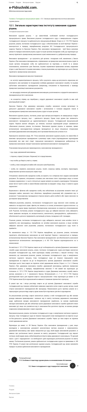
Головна (11, 2)
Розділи (18, 2)
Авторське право (28, 2)
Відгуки (38, 2)
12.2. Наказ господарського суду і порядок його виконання (48, 366)
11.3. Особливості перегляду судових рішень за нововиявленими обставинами (45, 360)
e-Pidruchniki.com (23, 8)
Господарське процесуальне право (27, 19)
